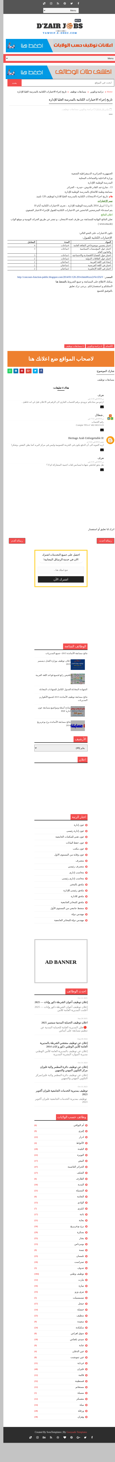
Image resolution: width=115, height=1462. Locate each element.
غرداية (77, 1382)
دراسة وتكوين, (83, 115)
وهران (77, 1436)
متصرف (76, 880)
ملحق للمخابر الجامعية (69, 921)
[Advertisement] (57, 152)
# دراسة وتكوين (91, 352)
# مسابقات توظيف (71, 352)
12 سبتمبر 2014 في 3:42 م (88, 451)
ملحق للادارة (74, 915)
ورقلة (78, 1430)
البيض (78, 1180)
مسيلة (77, 1412)
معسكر (77, 1418)
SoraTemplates (50, 1451)
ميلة (78, 1424)
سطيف (77, 1334)
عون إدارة (76, 844)
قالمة (78, 1394)
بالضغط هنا (58, 287)
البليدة (77, 1168)
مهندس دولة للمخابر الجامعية (66, 939)
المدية (77, 1203)
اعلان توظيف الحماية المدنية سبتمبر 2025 (61, 1041)
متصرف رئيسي (73, 885)
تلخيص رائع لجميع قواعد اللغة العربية (49, 694)
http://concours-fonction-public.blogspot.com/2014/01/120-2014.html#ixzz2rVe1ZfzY (57, 283)
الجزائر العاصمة (72, 1186)
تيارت (78, 1299)
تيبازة (78, 1305)
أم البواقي (75, 1144)
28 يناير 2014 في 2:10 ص (89, 405)
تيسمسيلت (75, 1317)
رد (98, 414)
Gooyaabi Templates (73, 1451)
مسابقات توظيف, (66, 115)
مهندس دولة (74, 933)
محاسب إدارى (73, 891)
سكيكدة (76, 1346)
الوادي (77, 1221)
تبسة (78, 1269)
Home (106, 91)
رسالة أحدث (102, 557)
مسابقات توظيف (75, 91)
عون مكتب (75, 868)
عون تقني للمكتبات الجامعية (66, 856)
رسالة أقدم (14, 557)
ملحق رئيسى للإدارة (70, 909)
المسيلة (77, 1209)
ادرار (78, 1156)
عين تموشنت (74, 1376)
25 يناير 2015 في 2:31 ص (89, 472)
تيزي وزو (76, 1311)
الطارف (77, 1198)
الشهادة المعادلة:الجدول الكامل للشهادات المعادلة (60, 708)
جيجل (78, 1322)
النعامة (77, 1215)
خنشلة (77, 1328)
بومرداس (76, 1263)
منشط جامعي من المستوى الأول (64, 927)
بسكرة (77, 1251)
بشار (78, 1257)
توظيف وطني (74, 1293)
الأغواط (77, 1162)
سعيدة (77, 1340)
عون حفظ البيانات (72, 862)
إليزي (78, 1150)
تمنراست (76, 1281)
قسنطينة (76, 1400)
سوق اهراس (74, 1352)
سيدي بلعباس (74, 1358)
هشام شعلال (92, 422)
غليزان (77, 1388)
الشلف (77, 1192)
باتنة (78, 1233)
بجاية (78, 1239)
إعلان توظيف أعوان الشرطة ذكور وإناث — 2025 (57, 1021)
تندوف (77, 1287)
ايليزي (77, 1227)
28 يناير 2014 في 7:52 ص (89, 426)
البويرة (77, 1174)
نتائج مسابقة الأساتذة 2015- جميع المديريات (63, 672)
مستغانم (76, 1406)
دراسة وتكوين (93, 91)
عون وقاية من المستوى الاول (66, 874)
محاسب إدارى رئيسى (69, 897)
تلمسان (77, 1275)
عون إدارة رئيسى (72, 850)
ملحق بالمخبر (74, 903)
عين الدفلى (75, 1370)
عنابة (78, 1364)
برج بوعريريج (74, 1245)
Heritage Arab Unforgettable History (79, 446)
